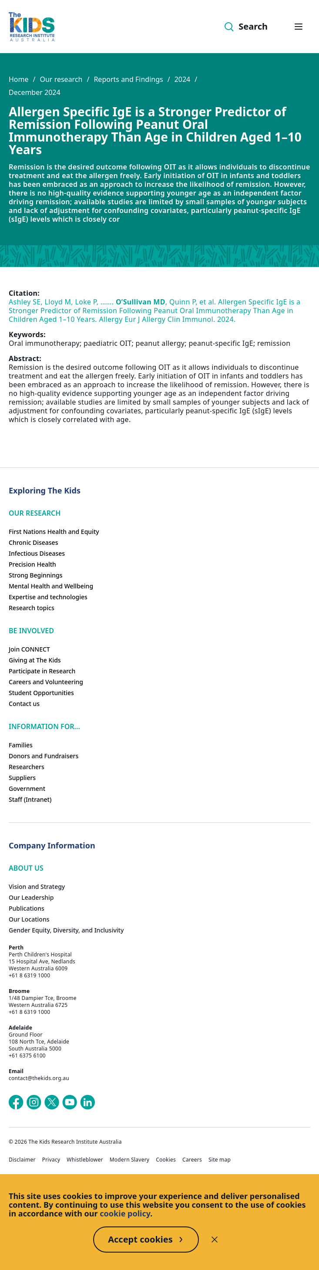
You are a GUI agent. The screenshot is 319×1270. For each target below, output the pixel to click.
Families (21, 745)
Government (27, 788)
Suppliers (22, 777)
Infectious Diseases (37, 553)
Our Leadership (31, 897)
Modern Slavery (130, 1159)
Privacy (51, 1159)
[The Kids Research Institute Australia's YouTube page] (69, 1102)
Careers (192, 1159)
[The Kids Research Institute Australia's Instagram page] (34, 1102)
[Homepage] (31, 26)
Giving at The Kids (35, 660)
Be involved (31, 630)
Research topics (31, 608)
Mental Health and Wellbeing (51, 586)
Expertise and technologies (48, 597)
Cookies (166, 1159)
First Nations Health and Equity (54, 531)
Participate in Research (42, 671)
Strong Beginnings (36, 575)
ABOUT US (26, 868)
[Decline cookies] (214, 1239)
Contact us (24, 703)
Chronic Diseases (33, 542)
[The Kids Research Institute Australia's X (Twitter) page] (51, 1102)
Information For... (44, 726)
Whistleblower (85, 1159)
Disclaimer (22, 1159)
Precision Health (32, 564)
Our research (61, 79)
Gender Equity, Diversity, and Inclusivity (66, 930)
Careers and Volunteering (46, 682)
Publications (26, 908)
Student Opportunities (41, 693)
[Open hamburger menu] (298, 26)
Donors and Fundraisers (43, 756)
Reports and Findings (128, 79)
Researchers (26, 767)
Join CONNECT (29, 649)
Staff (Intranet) (30, 799)
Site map (219, 1159)
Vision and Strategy (37, 886)
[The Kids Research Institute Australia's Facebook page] (16, 1102)
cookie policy (125, 1213)
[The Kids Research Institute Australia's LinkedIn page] (87, 1102)
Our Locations (29, 919)
